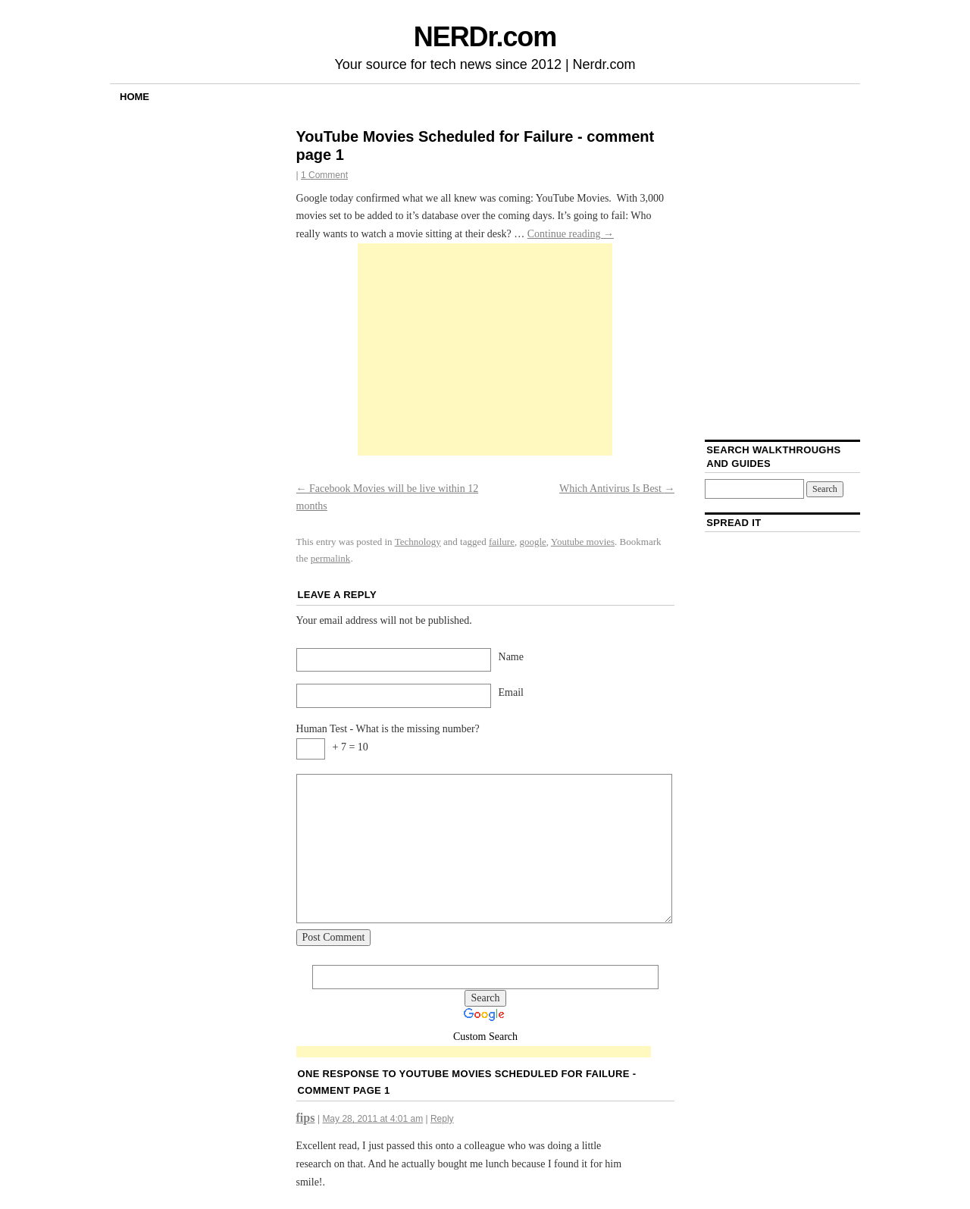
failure (502, 541)
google (532, 541)
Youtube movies (583, 541)
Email (511, 692)
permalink (331, 558)
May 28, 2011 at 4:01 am (372, 1118)
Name (511, 656)
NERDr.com (485, 36)
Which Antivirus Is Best (616, 488)
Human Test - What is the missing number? (388, 728)
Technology (418, 541)
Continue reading (570, 234)
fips (305, 1117)
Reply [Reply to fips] (442, 1118)
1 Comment (324, 175)
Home (134, 96)
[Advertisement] (485, 349)
